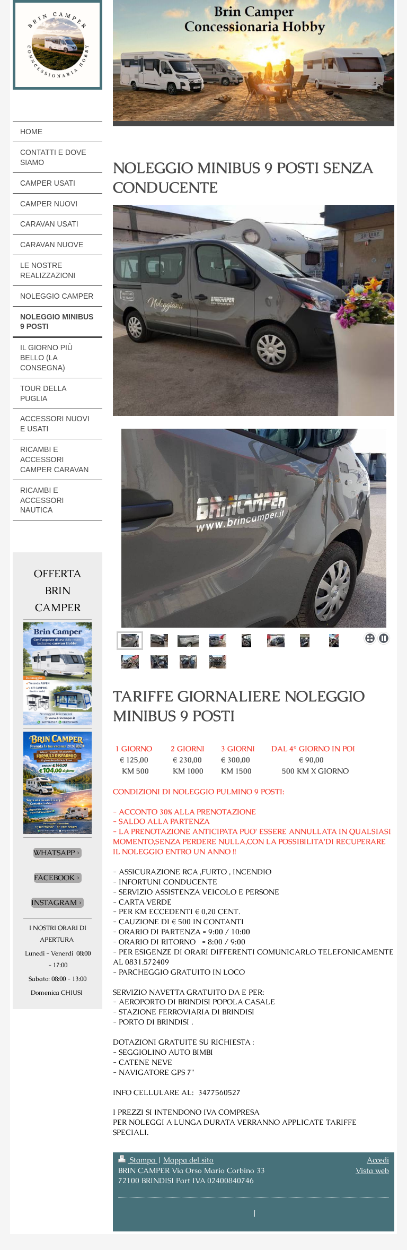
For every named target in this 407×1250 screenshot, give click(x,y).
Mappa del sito (188, 1160)
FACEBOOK (54, 877)
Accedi (378, 1160)
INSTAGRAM (54, 902)
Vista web (372, 1170)
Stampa (137, 1160)
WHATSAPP (54, 852)
